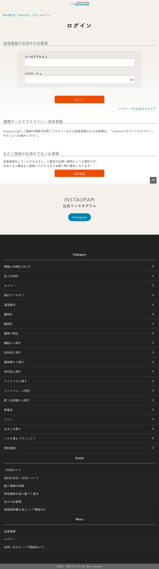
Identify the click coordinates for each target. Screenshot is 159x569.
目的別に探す (12, 352)
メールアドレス (36, 56)
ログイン (10, 539)
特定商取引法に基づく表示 (21, 494)
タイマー (10, 285)
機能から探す (12, 343)
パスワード (33, 73)
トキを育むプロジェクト (20, 438)
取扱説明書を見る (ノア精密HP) (24, 509)
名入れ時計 (11, 276)
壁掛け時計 (11, 333)
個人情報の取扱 (14, 486)
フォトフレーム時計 (17, 391)
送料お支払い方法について (21, 478)
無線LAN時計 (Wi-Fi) (17, 266)
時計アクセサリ (14, 295)
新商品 (8, 410)
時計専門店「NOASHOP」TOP (20, 15)
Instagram (79, 217)
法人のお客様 (12, 501)
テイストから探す (15, 381)
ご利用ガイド (12, 470)
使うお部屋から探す (17, 400)
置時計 (8, 314)
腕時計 (8, 324)
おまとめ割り (12, 429)
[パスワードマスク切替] (131, 79)
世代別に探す (12, 371)
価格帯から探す (14, 362)
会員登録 (10, 531)
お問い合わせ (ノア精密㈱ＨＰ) (24, 547)
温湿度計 (10, 305)
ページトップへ (153, 180)
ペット (8, 419)
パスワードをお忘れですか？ (137, 109)
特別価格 (10, 448)
